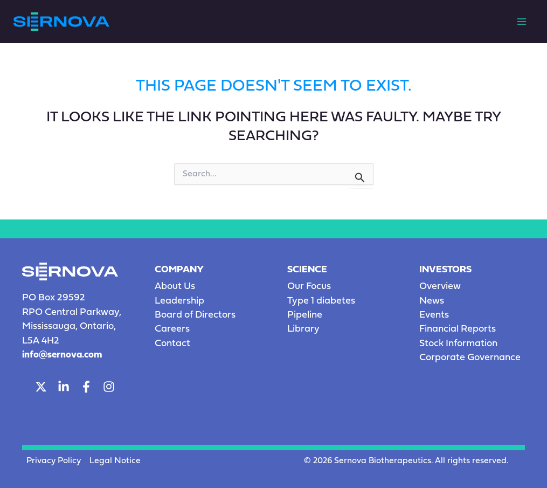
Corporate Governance (470, 358)
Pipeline (304, 315)
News (431, 301)
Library (303, 329)
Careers (172, 329)
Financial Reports (457, 329)
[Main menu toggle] (522, 21)
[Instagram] (109, 387)
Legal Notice (115, 461)
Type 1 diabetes (321, 301)
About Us (175, 286)
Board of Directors (195, 315)
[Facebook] (86, 387)
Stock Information (458, 344)
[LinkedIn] (64, 387)
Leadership (179, 301)
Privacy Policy (53, 461)
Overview (440, 286)
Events (434, 315)
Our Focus (309, 286)
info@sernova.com (62, 355)
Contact (172, 344)
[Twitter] (41, 387)
